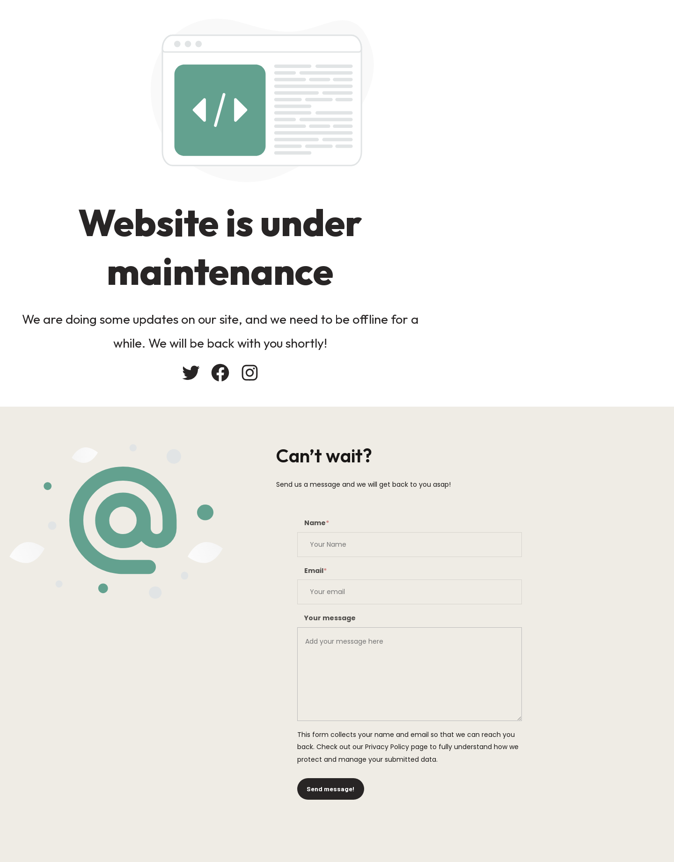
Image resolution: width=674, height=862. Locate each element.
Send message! (331, 789)
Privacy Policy (387, 746)
